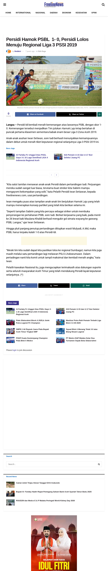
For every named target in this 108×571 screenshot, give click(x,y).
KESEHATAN (81, 13)
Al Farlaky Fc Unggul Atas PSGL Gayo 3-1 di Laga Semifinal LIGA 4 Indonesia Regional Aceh (32, 157)
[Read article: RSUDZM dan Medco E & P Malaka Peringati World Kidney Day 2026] (10, 502)
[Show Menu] (4, 4)
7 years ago (30, 51)
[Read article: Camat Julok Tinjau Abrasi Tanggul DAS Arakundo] (10, 485)
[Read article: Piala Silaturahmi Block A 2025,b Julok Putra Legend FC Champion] (10, 322)
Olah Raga (42, 51)
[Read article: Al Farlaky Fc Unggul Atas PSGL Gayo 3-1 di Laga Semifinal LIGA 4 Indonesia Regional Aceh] (10, 157)
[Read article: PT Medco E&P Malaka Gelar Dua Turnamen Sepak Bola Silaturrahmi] (60, 340)
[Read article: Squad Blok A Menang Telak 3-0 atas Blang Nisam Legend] (60, 331)
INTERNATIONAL (23, 13)
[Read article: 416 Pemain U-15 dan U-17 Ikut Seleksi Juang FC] (58, 157)
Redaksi (17, 51)
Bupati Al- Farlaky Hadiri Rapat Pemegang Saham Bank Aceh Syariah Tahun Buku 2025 (54, 492)
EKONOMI (66, 13)
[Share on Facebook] (35, 114)
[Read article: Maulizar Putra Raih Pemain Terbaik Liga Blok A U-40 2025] (60, 322)
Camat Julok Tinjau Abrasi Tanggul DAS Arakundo (38, 483)
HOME (8, 13)
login (14, 350)
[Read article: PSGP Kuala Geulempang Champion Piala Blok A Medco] (10, 340)
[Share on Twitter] (76, 114)
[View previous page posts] (51, 175)
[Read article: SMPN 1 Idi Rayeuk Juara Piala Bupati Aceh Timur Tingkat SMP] (10, 331)
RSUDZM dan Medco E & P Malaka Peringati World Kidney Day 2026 (45, 501)
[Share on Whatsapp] (99, 114)
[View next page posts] (56, 175)
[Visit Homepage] (53, 4)
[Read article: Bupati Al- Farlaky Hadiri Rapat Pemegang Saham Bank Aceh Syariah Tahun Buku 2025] (10, 494)
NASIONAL (40, 13)
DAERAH (54, 13)
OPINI (94, 13)
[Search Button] (103, 4)
